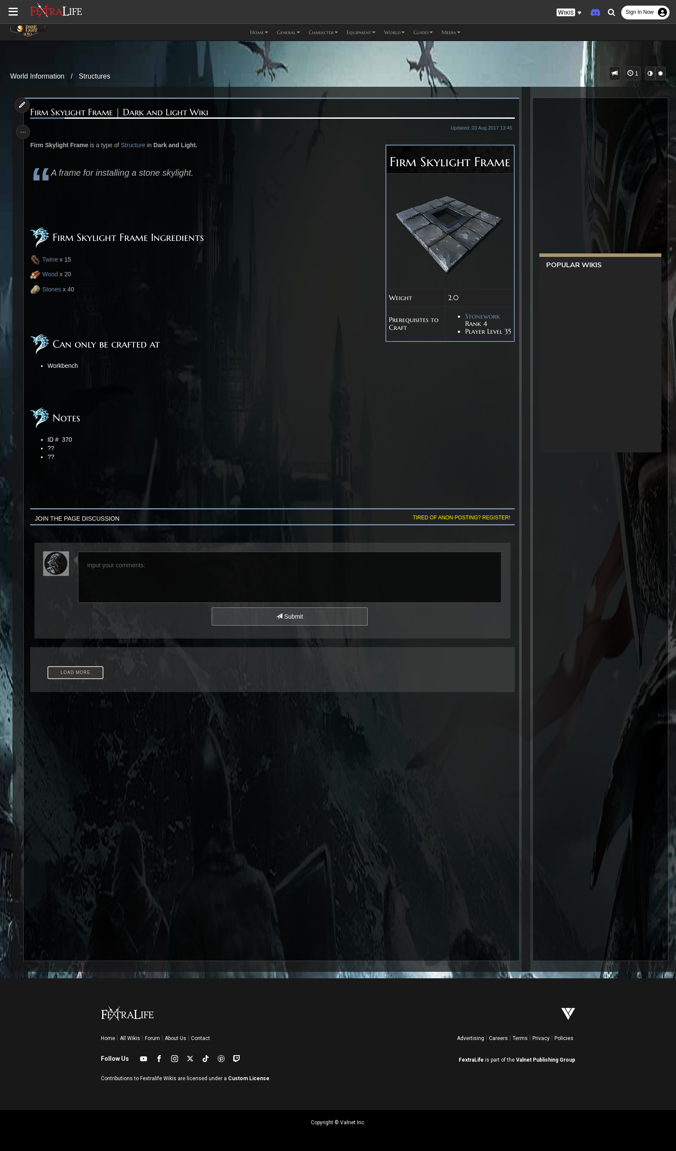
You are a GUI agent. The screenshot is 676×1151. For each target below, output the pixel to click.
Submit (289, 616)
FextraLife (471, 1060)
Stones (53, 289)
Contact (200, 1038)
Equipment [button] (361, 32)
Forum (152, 1038)
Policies (563, 1038)
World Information (37, 76)
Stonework (480, 316)
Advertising (470, 1038)
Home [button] (259, 32)
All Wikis (130, 1038)
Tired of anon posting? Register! (459, 518)
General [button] (288, 32)
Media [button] (450, 32)
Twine (46, 260)
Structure (135, 145)
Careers (498, 1038)
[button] (569, 12)
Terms (520, 1038)
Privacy (541, 1038)
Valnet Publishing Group (545, 1060)
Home (108, 1038)
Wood (51, 274)
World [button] (394, 32)
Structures (94, 76)
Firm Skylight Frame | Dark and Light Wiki (121, 112)
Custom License (248, 1078)
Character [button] (323, 32)
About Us (175, 1038)
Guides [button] (423, 32)
